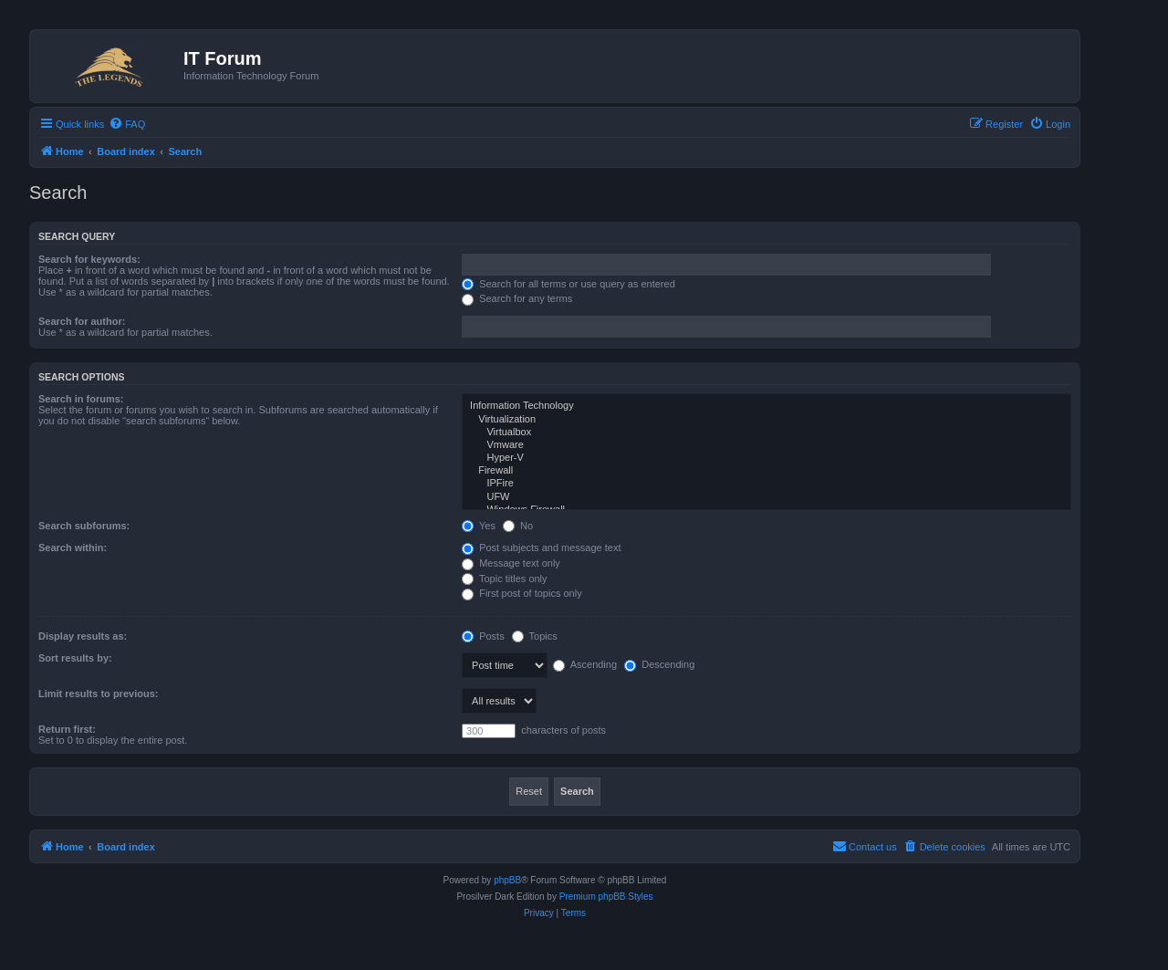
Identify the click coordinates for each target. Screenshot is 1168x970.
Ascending (585, 664)
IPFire (766, 483)
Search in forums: (81, 398)
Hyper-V (766, 458)
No (518, 525)
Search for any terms (517, 298)
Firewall (766, 470)
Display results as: (82, 636)
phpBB (507, 880)
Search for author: (81, 321)
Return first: (67, 729)
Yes (478, 525)
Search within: (72, 547)
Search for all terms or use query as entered (568, 283)
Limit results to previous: (98, 693)
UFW (766, 497)
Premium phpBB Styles (606, 897)
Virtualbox (766, 432)
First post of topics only (522, 593)
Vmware (766, 445)
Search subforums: (84, 525)
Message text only (511, 563)
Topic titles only (504, 578)
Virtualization (766, 419)
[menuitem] (127, 124)
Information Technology (766, 406)
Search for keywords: (89, 259)
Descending (659, 664)
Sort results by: (75, 657)
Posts (483, 636)
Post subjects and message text (541, 547)
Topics (535, 636)
